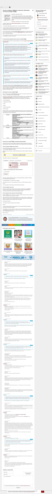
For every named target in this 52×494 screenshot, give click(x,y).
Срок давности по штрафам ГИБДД (21, 414)
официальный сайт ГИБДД (8, 97)
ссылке (4, 151)
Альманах (34, 5)
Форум (50, 5)
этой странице (26, 416)
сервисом (28, 188)
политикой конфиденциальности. (29, 491)
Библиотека (30, 5)
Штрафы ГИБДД (31, 214)
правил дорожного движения (16, 23)
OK (42, 491)
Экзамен (38, 5)
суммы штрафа (20, 32)
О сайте (47, 5)
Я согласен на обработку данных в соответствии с (17, 485)
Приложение (42, 5)
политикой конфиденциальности (25, 485)
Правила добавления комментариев (28, 473)
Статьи (25, 5)
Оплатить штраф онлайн (19, 155)
